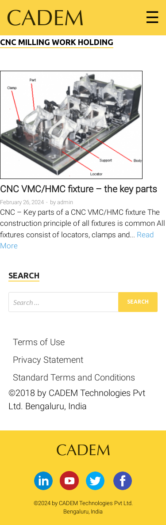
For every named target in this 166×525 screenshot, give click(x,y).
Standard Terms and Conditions (74, 377)
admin (65, 202)
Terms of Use (39, 342)
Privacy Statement (48, 359)
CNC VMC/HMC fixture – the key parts (78, 189)
